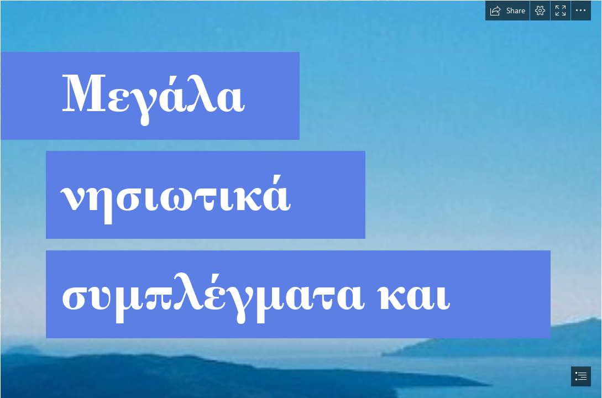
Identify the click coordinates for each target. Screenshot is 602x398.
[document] (301, 199)
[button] (507, 10)
